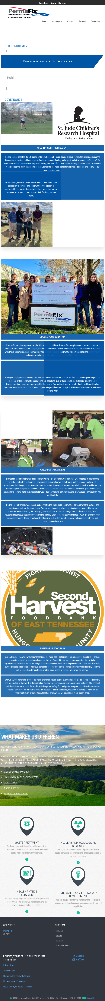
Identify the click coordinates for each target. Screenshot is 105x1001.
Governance (13, 100)
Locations (70, 21)
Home (44, 21)
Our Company (57, 21)
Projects (82, 21)
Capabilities (95, 21)
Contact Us (90, 998)
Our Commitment (17, 46)
